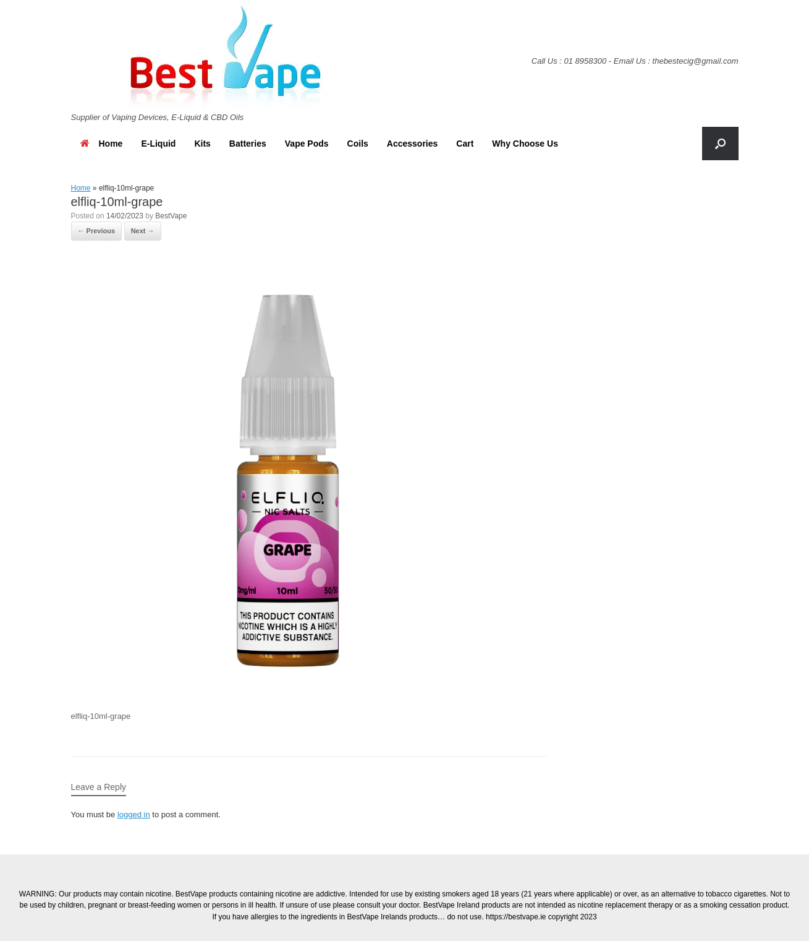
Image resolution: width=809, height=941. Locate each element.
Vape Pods (307, 143)
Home (101, 143)
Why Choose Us (525, 143)
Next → (143, 230)
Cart (464, 143)
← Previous (97, 230)
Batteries (247, 143)
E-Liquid (158, 143)
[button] (720, 143)
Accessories (412, 143)
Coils (357, 143)
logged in (133, 814)
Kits (202, 143)
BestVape (171, 216)
